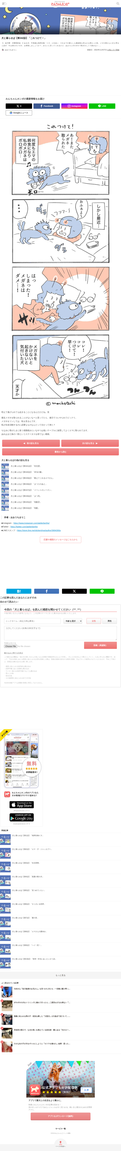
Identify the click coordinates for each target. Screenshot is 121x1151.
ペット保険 (66, 1133)
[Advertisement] (60, 71)
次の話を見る (88, 443)
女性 (94, 621)
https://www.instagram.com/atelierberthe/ (32, 523)
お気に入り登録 (113, 50)
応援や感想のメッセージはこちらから (61, 539)
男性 (110, 621)
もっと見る (61, 975)
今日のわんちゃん (56, 1133)
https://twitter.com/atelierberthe (24, 527)
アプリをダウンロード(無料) (60, 1116)
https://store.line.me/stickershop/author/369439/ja (39, 530)
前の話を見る (33, 443)
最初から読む (61, 452)
